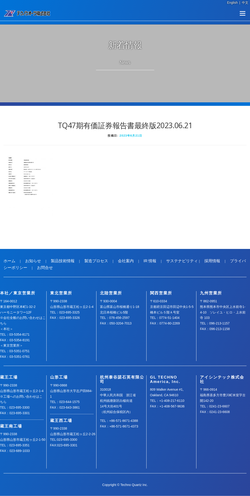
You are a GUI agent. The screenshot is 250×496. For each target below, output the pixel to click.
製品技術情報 (63, 261)
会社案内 (126, 261)
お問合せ (45, 267)
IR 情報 (150, 261)
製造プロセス (96, 261)
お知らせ (33, 261)
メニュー (242, 13)
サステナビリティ (182, 261)
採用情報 (212, 261)
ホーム (9, 261)
